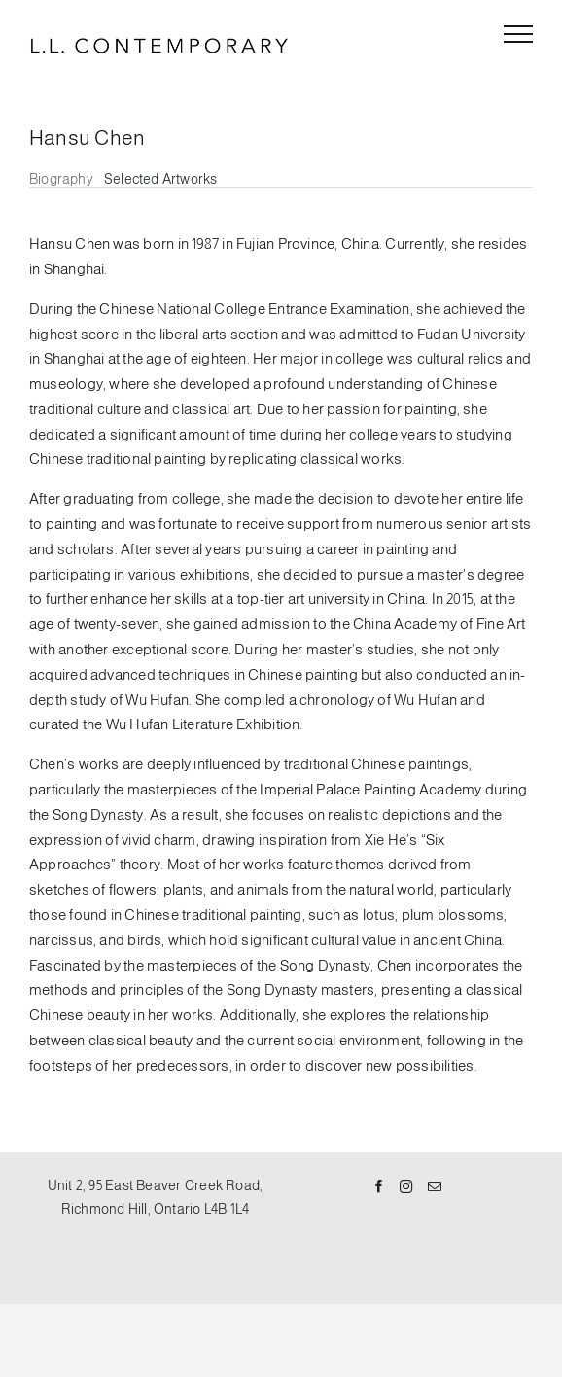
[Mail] (434, 1187)
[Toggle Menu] (518, 34)
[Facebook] (379, 1187)
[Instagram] (406, 1187)
